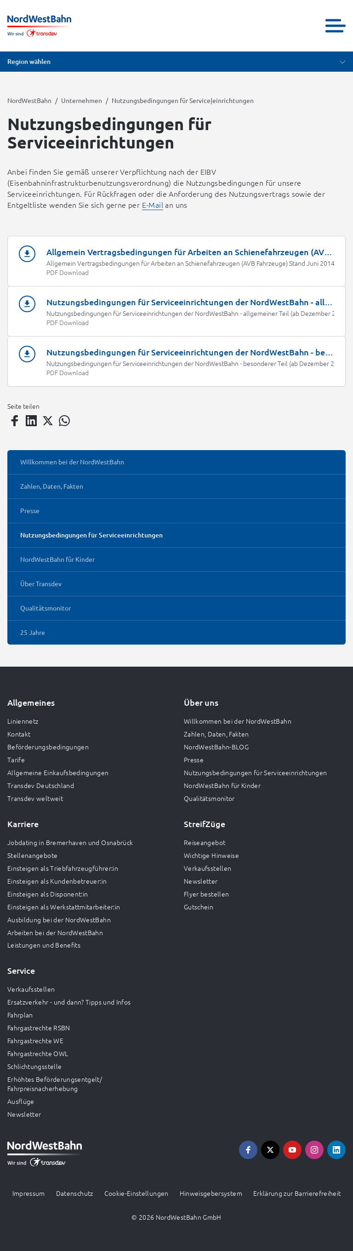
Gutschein (198, 906)
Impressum (28, 1193)
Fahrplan (20, 1014)
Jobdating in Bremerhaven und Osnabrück (70, 842)
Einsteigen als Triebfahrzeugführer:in (62, 868)
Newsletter (201, 880)
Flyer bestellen (206, 893)
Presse (194, 759)
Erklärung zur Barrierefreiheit (297, 1193)
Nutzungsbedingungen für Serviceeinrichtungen (255, 772)
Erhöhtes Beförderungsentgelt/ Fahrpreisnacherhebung (54, 1083)
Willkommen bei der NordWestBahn (237, 720)
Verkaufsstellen (207, 868)
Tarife (16, 759)
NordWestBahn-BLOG (216, 746)
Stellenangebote (32, 855)
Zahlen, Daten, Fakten (216, 733)
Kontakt (18, 733)
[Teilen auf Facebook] (14, 420)
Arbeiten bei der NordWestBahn (55, 932)
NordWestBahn (29, 100)
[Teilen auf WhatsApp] (64, 420)
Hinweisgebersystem (211, 1193)
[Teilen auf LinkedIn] (31, 420)
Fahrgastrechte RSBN (38, 1027)
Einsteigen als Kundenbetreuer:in (57, 880)
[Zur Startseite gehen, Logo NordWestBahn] (39, 26)
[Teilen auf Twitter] (47, 420)
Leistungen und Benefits (43, 944)
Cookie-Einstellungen (136, 1193)
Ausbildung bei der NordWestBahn (59, 919)
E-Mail (152, 205)
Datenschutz (74, 1193)
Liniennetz (23, 720)
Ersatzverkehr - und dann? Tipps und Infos (69, 1001)
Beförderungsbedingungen (48, 746)
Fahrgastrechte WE (35, 1040)
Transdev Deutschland (40, 785)
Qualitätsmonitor (209, 798)
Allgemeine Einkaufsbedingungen (58, 772)
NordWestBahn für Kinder (222, 785)
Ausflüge (20, 1101)
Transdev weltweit (35, 798)
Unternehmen (81, 100)
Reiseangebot (204, 842)
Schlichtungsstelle (34, 1066)
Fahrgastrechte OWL (37, 1053)
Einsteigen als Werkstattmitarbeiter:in (63, 906)
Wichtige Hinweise (211, 855)
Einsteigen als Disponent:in (47, 893)
